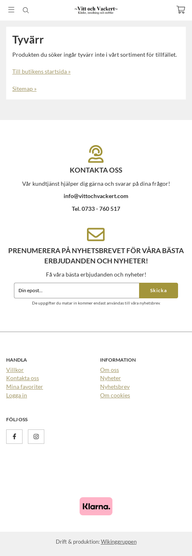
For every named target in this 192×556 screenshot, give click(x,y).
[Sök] (25, 10)
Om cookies (115, 395)
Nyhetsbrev (115, 386)
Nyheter (110, 377)
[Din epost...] (76, 290)
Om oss (109, 369)
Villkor (15, 369)
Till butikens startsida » (41, 71)
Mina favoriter (24, 386)
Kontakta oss (22, 377)
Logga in (16, 395)
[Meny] (11, 9)
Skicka (158, 290)
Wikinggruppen (119, 541)
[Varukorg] (181, 9)
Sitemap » (24, 88)
